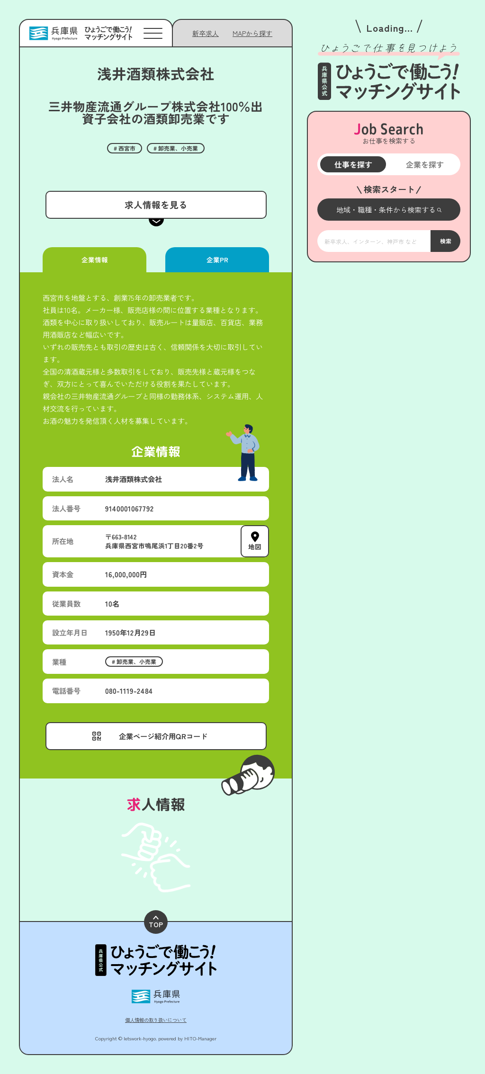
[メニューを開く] (388, 209)
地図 (254, 546)
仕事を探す (353, 164)
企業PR (217, 259)
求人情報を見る (155, 204)
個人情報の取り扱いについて (156, 1019)
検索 (445, 241)
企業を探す (424, 164)
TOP (156, 922)
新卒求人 (205, 33)
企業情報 (94, 259)
